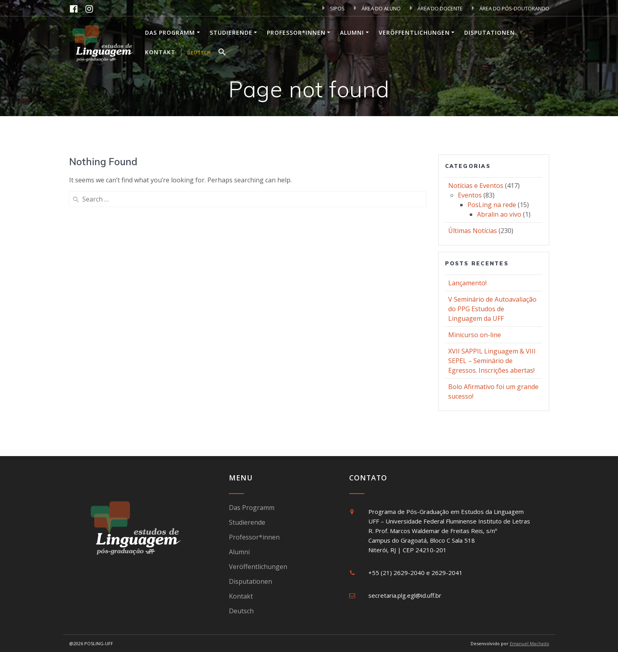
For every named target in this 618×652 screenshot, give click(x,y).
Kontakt (160, 52)
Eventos (470, 195)
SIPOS (333, 8)
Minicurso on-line (474, 334)
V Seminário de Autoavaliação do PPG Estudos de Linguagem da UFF (492, 309)
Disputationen (489, 32)
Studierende (231, 32)
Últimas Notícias (472, 230)
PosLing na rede (491, 204)
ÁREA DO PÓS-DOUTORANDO (510, 8)
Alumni (352, 32)
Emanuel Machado (529, 643)
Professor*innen (296, 32)
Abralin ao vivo (499, 214)
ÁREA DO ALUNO (377, 8)
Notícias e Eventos (475, 185)
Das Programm (170, 32)
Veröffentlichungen (414, 32)
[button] (222, 53)
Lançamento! (467, 283)
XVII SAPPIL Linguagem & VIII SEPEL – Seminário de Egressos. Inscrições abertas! (492, 361)
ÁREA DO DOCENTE (436, 8)
